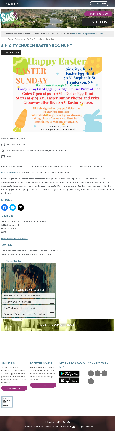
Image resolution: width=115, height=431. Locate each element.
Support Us (14, 388)
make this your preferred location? (88, 34)
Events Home (12, 52)
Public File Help (63, 422)
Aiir (73, 426)
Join (43, 385)
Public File (49, 422)
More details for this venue (14, 238)
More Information (9, 172)
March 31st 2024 (14, 260)
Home (2, 39)
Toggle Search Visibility (112, 4)
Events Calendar (15, 39)
